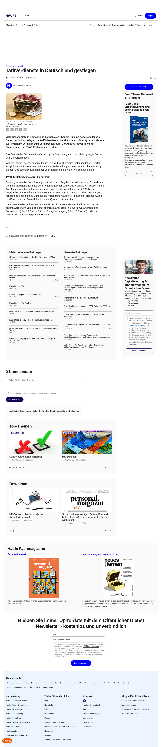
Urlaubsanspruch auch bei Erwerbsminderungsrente (31, 311)
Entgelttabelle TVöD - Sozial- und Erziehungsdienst (31, 320)
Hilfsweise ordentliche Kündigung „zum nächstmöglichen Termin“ (33, 329)
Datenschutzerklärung (137, 325)
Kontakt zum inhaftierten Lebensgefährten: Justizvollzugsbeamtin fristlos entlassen (82, 258)
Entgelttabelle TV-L (17, 286)
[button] (26, 16)
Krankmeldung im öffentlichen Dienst (25, 295)
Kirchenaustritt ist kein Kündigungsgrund (81, 298)
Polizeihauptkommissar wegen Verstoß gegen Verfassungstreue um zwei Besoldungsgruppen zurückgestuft (84, 288)
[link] (14, 25)
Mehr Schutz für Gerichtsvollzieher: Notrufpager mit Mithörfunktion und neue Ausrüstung (86, 346)
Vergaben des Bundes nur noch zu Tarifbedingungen (86, 267)
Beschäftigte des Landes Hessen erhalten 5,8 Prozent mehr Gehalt (32, 266)
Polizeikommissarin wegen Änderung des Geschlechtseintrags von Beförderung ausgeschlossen (87, 336)
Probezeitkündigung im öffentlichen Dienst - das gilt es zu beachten (32, 340)
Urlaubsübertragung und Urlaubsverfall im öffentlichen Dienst (32, 277)
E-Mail (53, 635)
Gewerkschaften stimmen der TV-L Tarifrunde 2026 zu (32, 257)
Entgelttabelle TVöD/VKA (20, 303)
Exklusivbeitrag (17, 433)
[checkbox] (7, 393)
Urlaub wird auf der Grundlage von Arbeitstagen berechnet (84, 315)
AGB (133, 321)
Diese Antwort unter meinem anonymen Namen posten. (33, 394)
